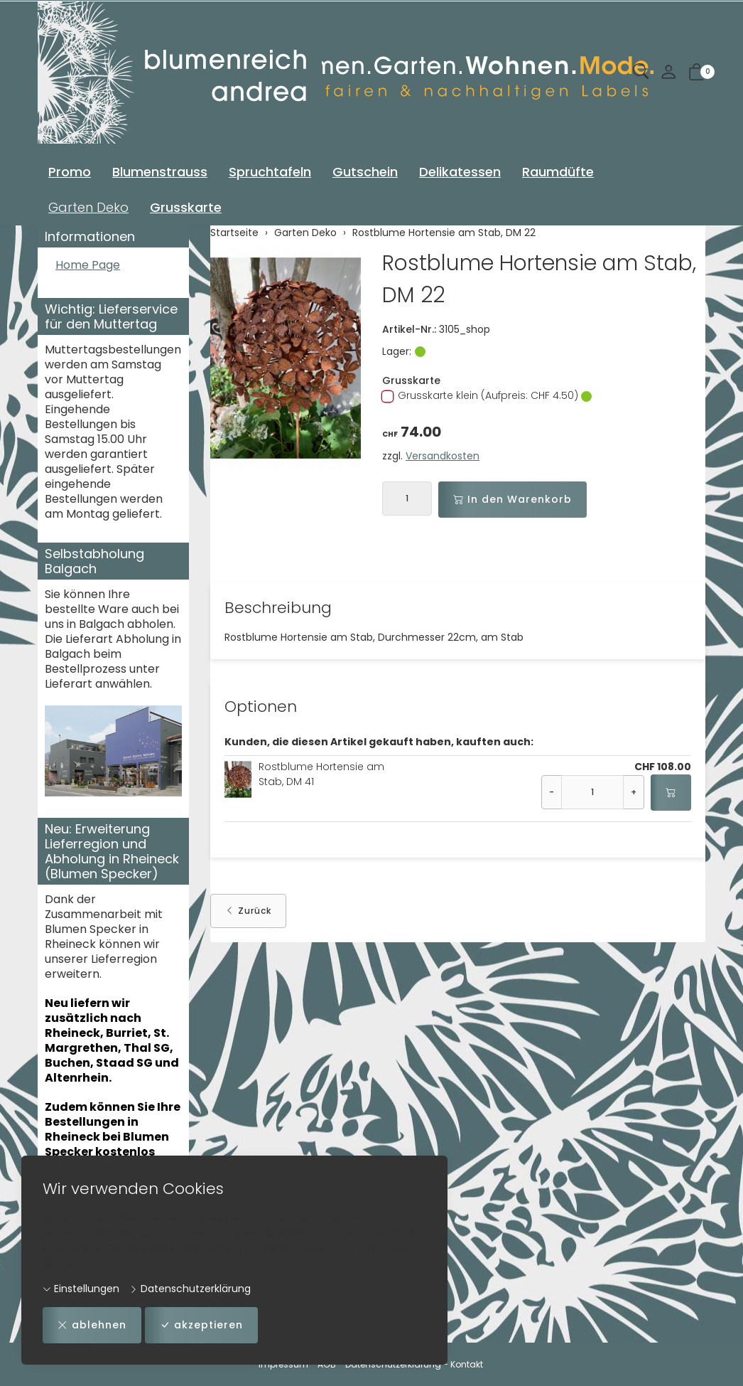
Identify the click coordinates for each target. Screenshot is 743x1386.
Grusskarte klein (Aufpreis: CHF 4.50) (487, 395)
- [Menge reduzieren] (551, 793)
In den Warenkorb (512, 499)
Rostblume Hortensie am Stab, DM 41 (321, 774)
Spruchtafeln (270, 172)
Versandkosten (442, 456)
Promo (69, 172)
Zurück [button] (248, 911)
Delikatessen (460, 172)
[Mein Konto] (668, 73)
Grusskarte (186, 207)
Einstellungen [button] (81, 1288)
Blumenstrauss (159, 172)
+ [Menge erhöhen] (633, 793)
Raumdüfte (558, 172)
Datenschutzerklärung (190, 1288)
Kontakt (466, 1364)
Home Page (87, 265)
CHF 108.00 (662, 766)
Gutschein (365, 172)
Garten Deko (88, 207)
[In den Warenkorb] (671, 792)
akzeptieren (201, 1325)
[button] (641, 72)
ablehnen (92, 1325)
